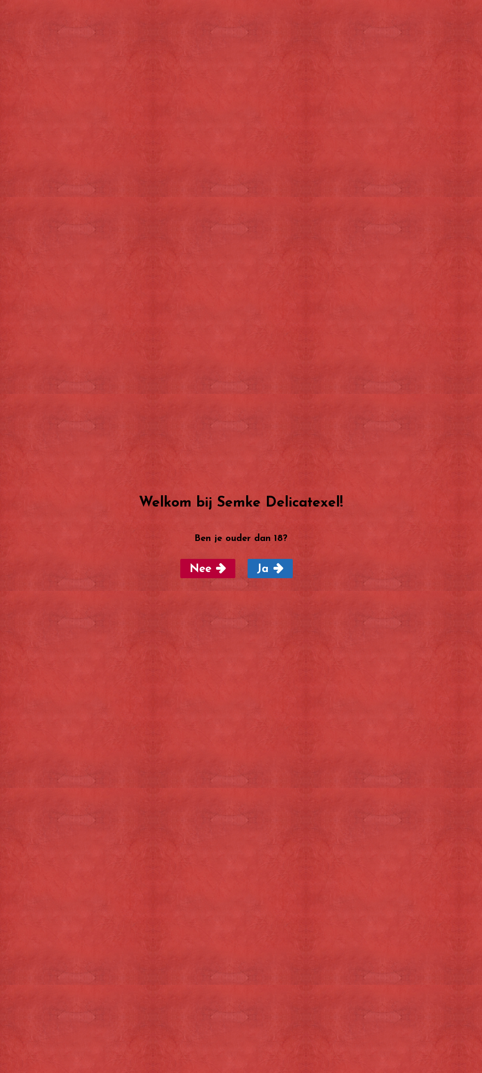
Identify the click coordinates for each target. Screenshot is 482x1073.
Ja (263, 569)
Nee (200, 569)
